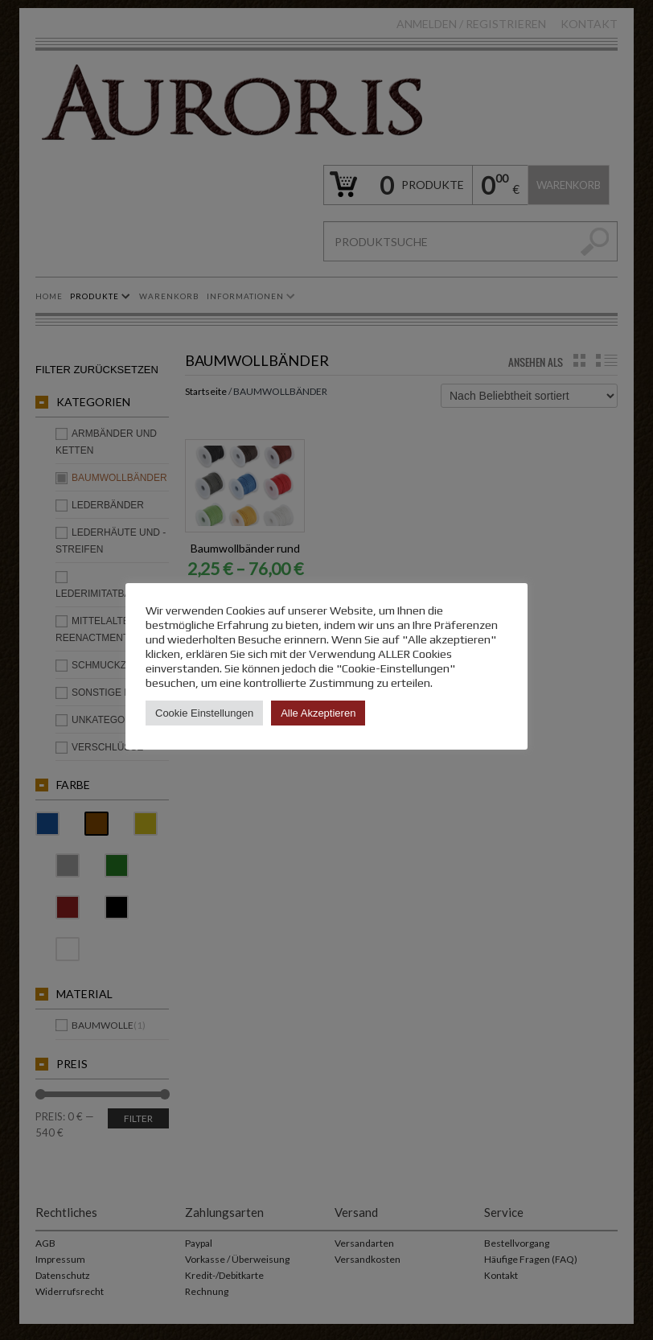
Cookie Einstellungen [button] (204, 713)
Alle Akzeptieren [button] (318, 713)
